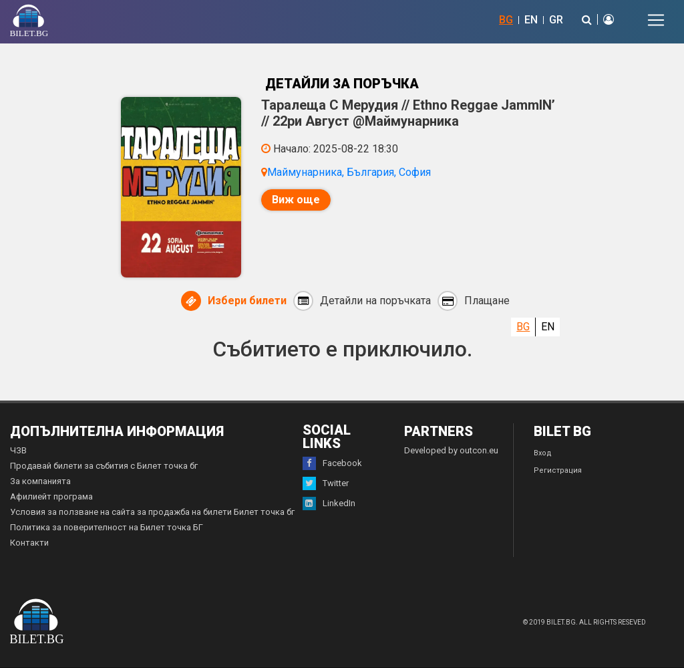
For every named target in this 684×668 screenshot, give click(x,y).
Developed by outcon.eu (451, 450)
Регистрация (558, 470)
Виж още (296, 199)
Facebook (332, 463)
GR (556, 19)
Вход (543, 453)
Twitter (326, 483)
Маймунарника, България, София (349, 172)
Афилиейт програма (51, 496)
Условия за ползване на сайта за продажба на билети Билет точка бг (152, 512)
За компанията (40, 481)
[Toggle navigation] (656, 20)
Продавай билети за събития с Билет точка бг (104, 465)
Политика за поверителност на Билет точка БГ (106, 527)
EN (531, 19)
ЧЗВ (18, 450)
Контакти (29, 542)
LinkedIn (329, 503)
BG (506, 19)
